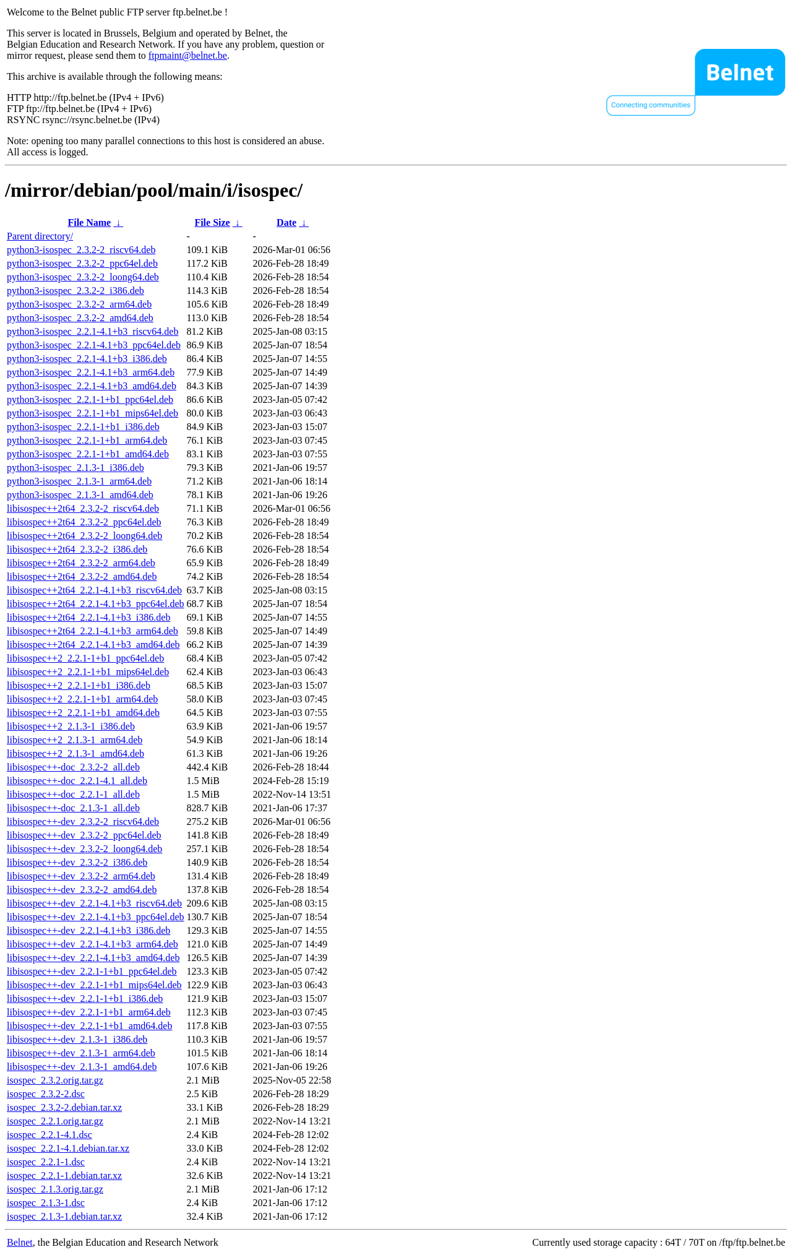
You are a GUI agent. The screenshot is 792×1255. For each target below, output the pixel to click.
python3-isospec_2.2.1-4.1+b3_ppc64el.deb (94, 345)
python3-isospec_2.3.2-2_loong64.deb (83, 277)
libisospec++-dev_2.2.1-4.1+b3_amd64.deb (93, 957)
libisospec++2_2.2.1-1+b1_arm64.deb (82, 699)
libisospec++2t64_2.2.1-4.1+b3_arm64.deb (92, 631)
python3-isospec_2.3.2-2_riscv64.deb (81, 249)
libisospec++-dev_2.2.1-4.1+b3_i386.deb (88, 930)
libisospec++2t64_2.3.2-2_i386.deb (77, 549)
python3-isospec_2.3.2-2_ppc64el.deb (82, 263)
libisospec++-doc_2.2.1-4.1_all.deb (77, 780)
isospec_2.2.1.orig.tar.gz (55, 1121)
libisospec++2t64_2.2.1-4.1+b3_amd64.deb (93, 644)
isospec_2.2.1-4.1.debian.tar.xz (68, 1148)
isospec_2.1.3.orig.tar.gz (55, 1189)
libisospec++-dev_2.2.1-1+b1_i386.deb (85, 998)
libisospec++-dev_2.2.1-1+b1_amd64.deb (89, 1025)
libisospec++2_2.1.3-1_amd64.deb (75, 753)
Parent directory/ (40, 236)
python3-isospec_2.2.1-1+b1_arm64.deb (87, 440)
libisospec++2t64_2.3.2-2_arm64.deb (81, 563)
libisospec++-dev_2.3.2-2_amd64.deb (82, 889)
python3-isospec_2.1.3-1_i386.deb (75, 467)
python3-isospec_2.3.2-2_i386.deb (75, 290)
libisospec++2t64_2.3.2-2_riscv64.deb (83, 508)
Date (286, 222)
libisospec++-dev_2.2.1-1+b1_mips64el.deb (94, 985)
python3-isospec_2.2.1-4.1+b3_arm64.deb (90, 372)
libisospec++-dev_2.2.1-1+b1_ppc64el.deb (92, 971)
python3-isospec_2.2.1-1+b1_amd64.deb (88, 454)
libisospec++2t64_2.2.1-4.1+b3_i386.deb (88, 617)
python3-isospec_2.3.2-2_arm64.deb (79, 304)
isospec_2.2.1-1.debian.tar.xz (64, 1175)
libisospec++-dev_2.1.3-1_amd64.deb (82, 1066)
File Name (89, 222)
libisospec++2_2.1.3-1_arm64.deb (74, 740)
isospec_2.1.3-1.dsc (46, 1202)
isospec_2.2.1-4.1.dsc (49, 1134)
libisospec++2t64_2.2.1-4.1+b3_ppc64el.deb (95, 603)
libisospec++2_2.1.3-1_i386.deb (71, 726)
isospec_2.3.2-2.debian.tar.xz (64, 1107)
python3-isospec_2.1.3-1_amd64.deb (80, 494)
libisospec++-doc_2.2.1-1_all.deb (73, 794)
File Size (212, 222)
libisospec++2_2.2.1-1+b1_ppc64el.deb (85, 658)
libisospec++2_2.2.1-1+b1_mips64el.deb (88, 671)
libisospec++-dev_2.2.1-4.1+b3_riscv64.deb (94, 903)
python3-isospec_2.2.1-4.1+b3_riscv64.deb (92, 331)
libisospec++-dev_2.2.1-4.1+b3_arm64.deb (92, 944)
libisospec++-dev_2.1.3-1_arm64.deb (81, 1053)
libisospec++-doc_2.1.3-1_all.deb (73, 808)
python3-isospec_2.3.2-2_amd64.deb (80, 318)
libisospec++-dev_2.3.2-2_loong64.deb (84, 848)
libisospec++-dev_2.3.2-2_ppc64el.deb (84, 835)
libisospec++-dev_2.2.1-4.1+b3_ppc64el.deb (95, 917)
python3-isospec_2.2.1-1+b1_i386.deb (83, 426)
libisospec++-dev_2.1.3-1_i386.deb (77, 1039)
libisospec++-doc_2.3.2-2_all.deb (73, 767)
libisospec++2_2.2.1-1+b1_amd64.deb (83, 712)
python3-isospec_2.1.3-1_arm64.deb (79, 481)
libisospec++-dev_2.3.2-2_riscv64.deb (83, 821)
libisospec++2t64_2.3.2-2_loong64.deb (84, 535)
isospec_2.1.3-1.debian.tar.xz (64, 1216)
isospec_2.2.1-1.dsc (46, 1162)
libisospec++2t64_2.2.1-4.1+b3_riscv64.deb (94, 590)
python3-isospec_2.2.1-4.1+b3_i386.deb (87, 358)
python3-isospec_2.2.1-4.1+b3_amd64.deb (91, 386)
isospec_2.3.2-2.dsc (46, 1094)
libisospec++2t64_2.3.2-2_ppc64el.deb (84, 522)
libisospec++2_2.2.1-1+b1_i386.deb (78, 685)
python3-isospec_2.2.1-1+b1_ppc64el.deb (90, 399)
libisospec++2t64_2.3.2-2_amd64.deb (82, 576)
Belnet (20, 1242)
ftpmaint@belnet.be (187, 55)
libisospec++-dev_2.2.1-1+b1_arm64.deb (89, 1012)
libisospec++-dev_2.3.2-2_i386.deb (77, 862)
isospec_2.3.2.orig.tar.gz (55, 1080)
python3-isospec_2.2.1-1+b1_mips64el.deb (92, 413)
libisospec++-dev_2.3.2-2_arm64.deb (81, 876)
